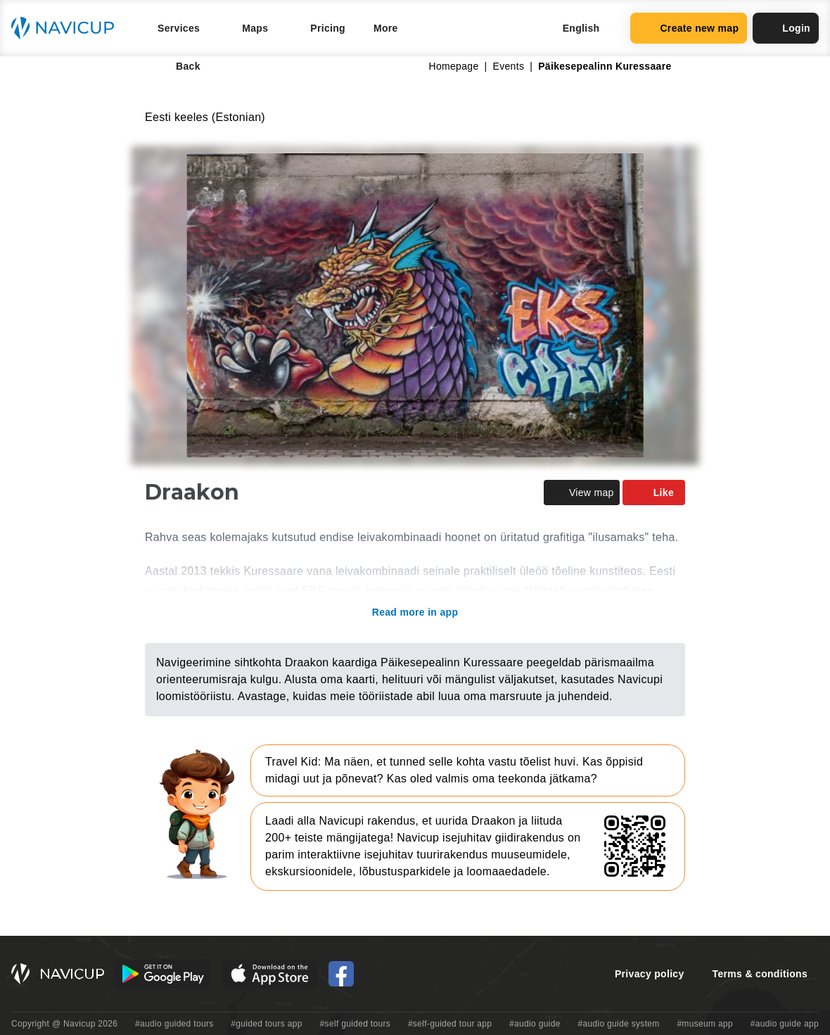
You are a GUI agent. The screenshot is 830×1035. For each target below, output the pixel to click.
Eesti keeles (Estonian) (205, 117)
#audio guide (535, 1024)
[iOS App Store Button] (269, 974)
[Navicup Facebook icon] (341, 973)
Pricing (327, 28)
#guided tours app (266, 1024)
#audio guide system (618, 1024)
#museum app (705, 1024)
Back (178, 66)
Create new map (689, 28)
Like (654, 492)
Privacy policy (649, 973)
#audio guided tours (174, 1024)
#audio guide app (785, 1024)
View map (581, 492)
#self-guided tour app (450, 1024)
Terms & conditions (760, 973)
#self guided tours (355, 1024)
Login (785, 28)
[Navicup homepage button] (67, 28)
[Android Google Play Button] (163, 974)
